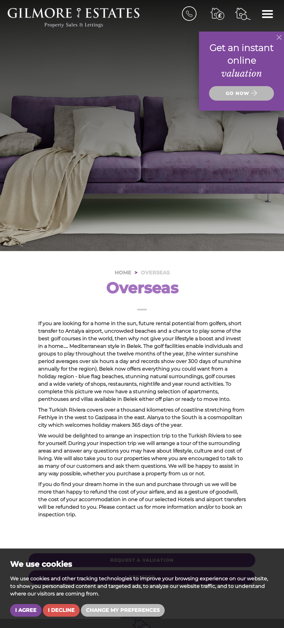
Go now (241, 93)
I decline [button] (61, 610)
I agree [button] (26, 610)
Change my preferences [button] (123, 610)
